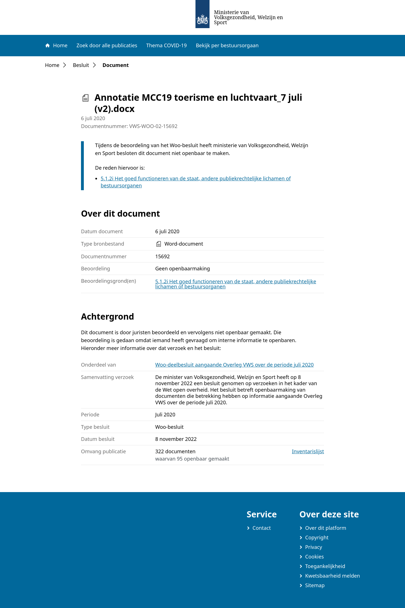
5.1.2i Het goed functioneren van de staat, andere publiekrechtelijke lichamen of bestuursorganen (235, 284)
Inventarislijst (308, 451)
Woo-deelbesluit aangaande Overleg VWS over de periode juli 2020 (234, 364)
